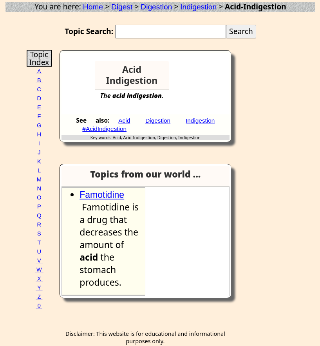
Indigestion (198, 7)
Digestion (156, 7)
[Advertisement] (200, 73)
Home (93, 7)
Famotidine (102, 195)
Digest (121, 7)
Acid (124, 120)
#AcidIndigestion (104, 128)
